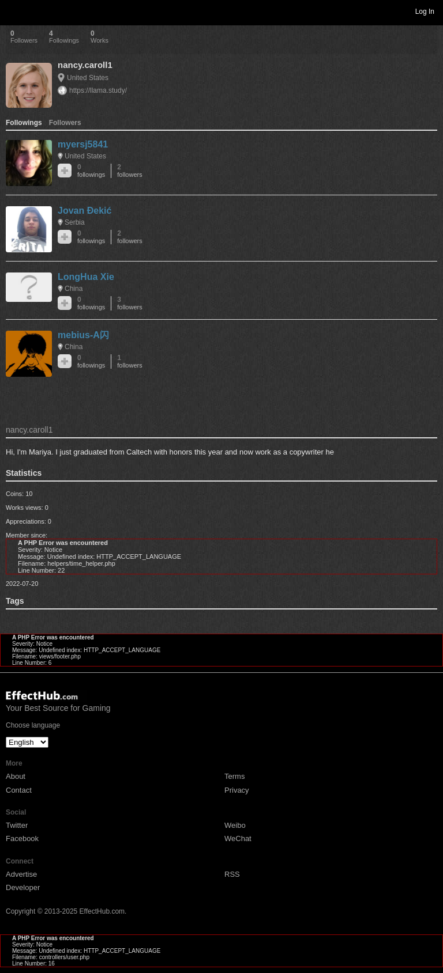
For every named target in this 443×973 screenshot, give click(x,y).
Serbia (75, 222)
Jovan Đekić (84, 210)
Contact (19, 790)
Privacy (236, 790)
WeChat (237, 838)
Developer (23, 887)
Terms (234, 776)
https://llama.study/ (98, 90)
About (15, 776)
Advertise (21, 874)
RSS (232, 874)
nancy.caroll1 (85, 65)
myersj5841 (83, 144)
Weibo (235, 825)
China (73, 289)
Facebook (22, 838)
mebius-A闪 (83, 335)
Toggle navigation (14, 11)
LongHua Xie (86, 277)
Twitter (17, 825)
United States (87, 78)
